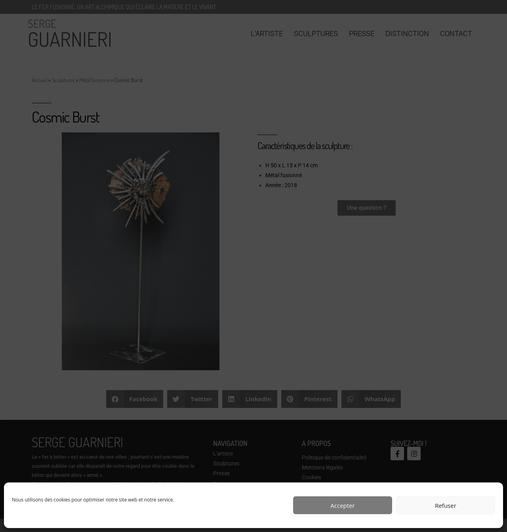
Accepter (342, 505)
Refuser (445, 505)
